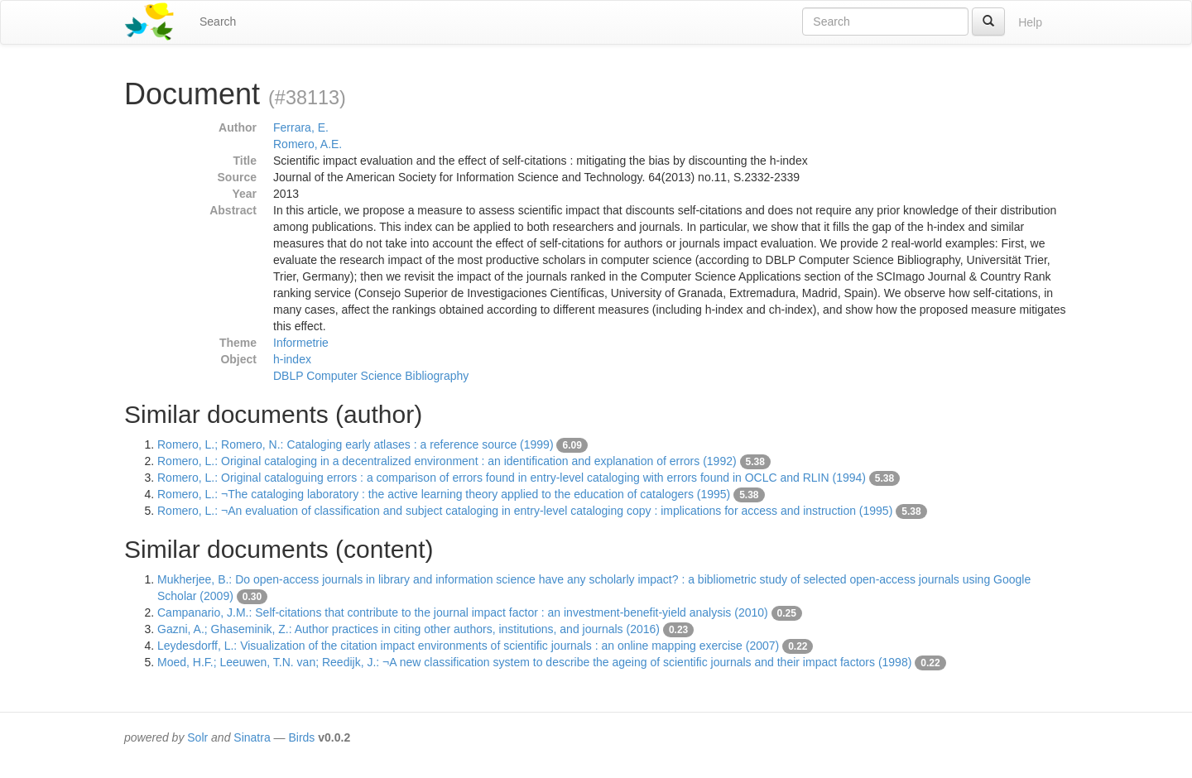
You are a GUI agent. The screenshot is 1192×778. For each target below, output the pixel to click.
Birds (301, 737)
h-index (292, 359)
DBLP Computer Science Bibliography (371, 375)
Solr (197, 737)
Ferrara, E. (301, 127)
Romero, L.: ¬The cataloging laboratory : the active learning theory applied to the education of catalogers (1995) (443, 494)
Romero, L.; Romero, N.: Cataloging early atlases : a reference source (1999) (355, 444)
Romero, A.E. (307, 144)
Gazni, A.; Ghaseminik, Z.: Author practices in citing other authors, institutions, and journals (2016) (408, 629)
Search (217, 21)
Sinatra (251, 737)
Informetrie (301, 342)
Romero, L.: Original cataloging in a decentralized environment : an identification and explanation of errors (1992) (447, 461)
